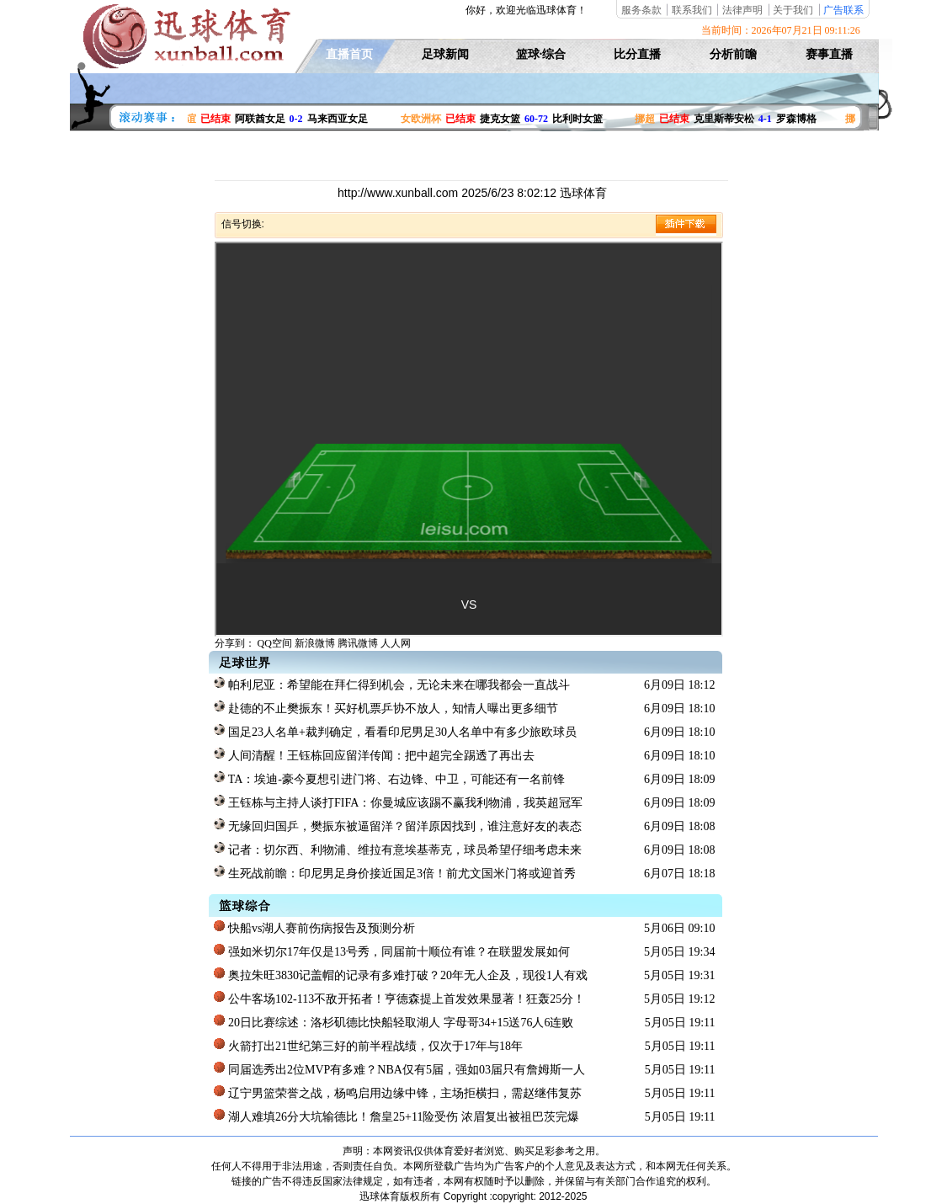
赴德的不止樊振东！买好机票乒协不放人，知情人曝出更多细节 (386, 707)
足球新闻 (445, 54)
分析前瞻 (733, 54)
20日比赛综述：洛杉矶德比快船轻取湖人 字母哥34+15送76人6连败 (393, 1021)
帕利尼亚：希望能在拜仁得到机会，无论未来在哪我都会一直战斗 (392, 683)
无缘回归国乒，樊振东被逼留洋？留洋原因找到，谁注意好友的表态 (398, 825)
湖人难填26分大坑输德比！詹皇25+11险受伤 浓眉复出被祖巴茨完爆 (396, 1115)
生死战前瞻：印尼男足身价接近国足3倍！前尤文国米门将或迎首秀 (395, 872)
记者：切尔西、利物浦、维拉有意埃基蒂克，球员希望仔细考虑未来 (398, 848)
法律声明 (742, 10)
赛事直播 (829, 54)
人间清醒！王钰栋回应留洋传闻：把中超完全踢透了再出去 (374, 754)
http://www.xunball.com (399, 193)
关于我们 (793, 10)
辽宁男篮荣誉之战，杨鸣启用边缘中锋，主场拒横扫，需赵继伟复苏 (398, 1092)
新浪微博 (315, 643)
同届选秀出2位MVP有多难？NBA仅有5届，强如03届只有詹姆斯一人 (399, 1068)
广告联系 (843, 10)
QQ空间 (275, 643)
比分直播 (637, 54)
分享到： (235, 643)
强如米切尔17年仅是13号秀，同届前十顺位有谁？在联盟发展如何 (392, 950)
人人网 (395, 643)
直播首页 (349, 54)
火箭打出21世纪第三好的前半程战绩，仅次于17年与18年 (368, 1044)
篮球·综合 (541, 54)
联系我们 (692, 10)
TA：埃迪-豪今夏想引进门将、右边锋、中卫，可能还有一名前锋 (389, 778)
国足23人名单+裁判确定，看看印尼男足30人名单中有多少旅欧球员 (395, 730)
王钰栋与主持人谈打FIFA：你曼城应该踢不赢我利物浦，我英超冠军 (398, 801)
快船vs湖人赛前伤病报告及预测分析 (314, 927)
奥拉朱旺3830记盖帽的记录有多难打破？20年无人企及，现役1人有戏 (400, 974)
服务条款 (641, 10)
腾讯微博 (358, 643)
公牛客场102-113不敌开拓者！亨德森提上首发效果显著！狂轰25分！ (399, 997)
